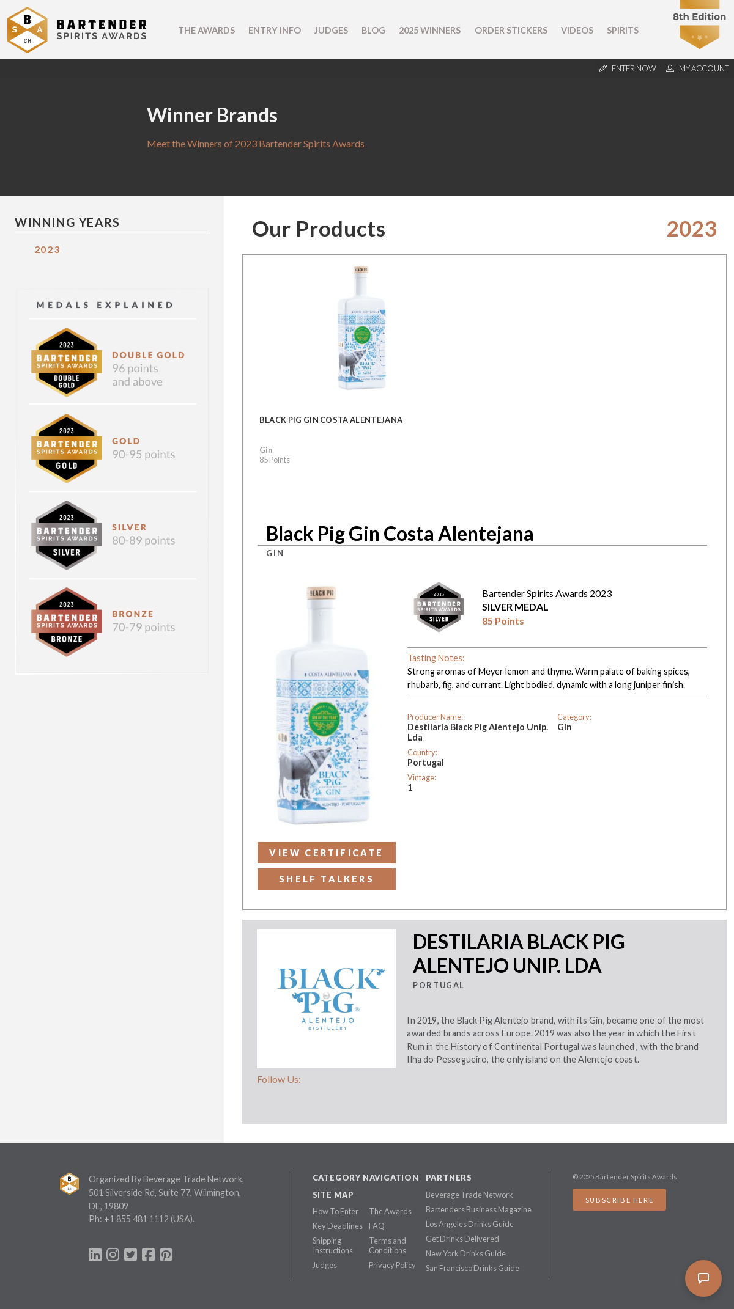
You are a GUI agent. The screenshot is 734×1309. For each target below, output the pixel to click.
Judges (331, 30)
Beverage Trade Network (469, 1195)
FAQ (377, 1226)
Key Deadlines (338, 1226)
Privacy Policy (392, 1265)
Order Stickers (511, 30)
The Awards (206, 30)
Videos (577, 30)
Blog (373, 30)
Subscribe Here (619, 1200)
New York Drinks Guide (466, 1253)
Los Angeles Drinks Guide (470, 1224)
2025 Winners (430, 30)
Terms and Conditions (387, 1245)
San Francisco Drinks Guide (472, 1268)
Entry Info (274, 30)
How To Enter (335, 1211)
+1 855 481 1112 (136, 1219)
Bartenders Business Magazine (479, 1209)
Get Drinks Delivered (462, 1239)
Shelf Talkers (326, 879)
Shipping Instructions (333, 1245)
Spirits (623, 30)
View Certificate (326, 853)
